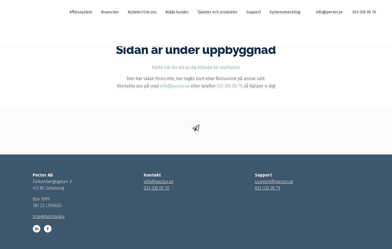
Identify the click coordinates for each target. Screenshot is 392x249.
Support (253, 12)
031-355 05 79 (229, 86)
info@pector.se (329, 12)
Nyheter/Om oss (142, 12)
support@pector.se (274, 181)
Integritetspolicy (49, 216)
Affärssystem (80, 12)
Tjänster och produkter (217, 12)
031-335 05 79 (267, 188)
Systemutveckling (285, 12)
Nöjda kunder (177, 12)
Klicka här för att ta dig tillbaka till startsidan (196, 67)
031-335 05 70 (364, 12)
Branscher (110, 12)
